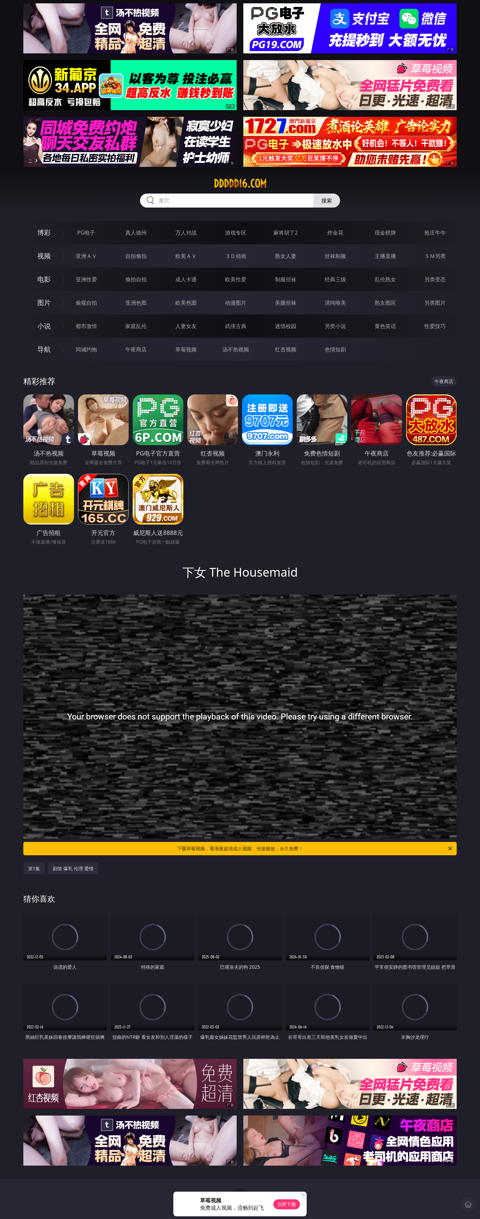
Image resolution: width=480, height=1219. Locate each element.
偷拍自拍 (136, 279)
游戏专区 (235, 232)
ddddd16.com (240, 183)
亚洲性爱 (86, 279)
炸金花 (335, 232)
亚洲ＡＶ (86, 256)
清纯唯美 (335, 302)
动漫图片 (235, 302)
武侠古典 (235, 326)
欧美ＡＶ (186, 256)
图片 (44, 302)
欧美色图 (186, 302)
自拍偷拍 (136, 256)
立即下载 (286, 1204)
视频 (44, 255)
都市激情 (86, 326)
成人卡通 (186, 279)
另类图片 (435, 302)
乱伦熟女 (385, 279)
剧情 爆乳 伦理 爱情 (73, 868)
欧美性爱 (235, 279)
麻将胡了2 (285, 232)
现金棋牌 (385, 232)
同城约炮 (86, 349)
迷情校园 (285, 326)
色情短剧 (335, 349)
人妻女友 (186, 326)
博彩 (44, 232)
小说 (44, 325)
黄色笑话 (385, 326)
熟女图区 (385, 302)
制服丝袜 (285, 279)
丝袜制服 (335, 256)
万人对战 (186, 232)
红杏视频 (285, 349)
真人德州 (136, 232)
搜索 (326, 200)
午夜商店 (136, 349)
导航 (44, 349)
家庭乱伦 (136, 326)
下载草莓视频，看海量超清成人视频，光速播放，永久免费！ (315, 849)
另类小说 (335, 326)
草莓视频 (186, 349)
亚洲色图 (136, 302)
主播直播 (385, 256)
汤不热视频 (235, 349)
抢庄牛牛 (435, 232)
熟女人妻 (285, 256)
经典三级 (335, 279)
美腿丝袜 (285, 302)
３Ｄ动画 (235, 256)
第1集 (34, 868)
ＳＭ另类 (435, 256)
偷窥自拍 (86, 302)
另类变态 (435, 279)
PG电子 (86, 232)
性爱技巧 (435, 326)
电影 (44, 279)
